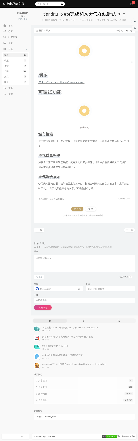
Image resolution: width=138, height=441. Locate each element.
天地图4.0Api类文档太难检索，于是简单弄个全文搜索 (67, 336)
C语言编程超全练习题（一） (55, 345)
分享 (15, 71)
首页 (39, 30)
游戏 (15, 76)
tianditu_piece (50, 416)
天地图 (39, 416)
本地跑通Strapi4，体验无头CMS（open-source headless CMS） (71, 327)
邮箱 (89, 284)
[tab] (50, 321)
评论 (37, 251)
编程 (15, 55)
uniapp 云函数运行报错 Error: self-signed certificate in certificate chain (74, 364)
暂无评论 (101, 20)
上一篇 (39, 230)
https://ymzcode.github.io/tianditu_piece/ (61, 81)
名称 (37, 284)
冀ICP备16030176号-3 (126, 436)
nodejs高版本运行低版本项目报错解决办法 (62, 355)
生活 (15, 65)
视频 (15, 60)
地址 (36, 295)
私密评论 (123, 276)
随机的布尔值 (51, 20)
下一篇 (129, 230)
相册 (15, 82)
